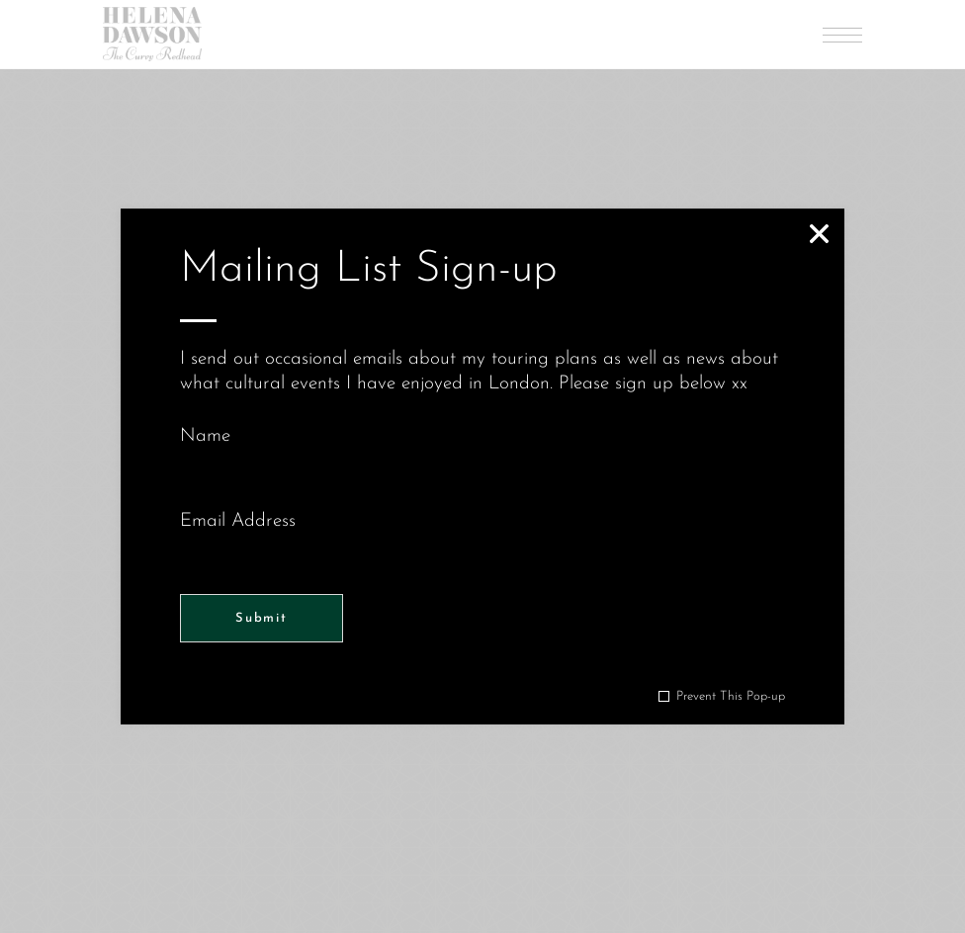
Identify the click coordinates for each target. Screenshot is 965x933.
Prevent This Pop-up (730, 696)
